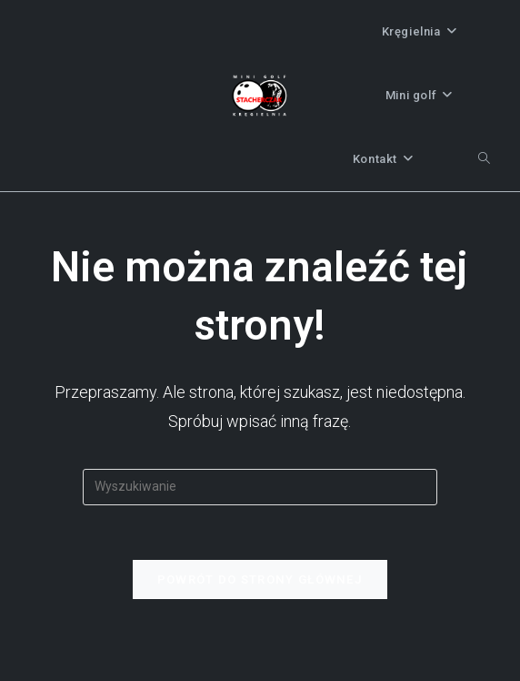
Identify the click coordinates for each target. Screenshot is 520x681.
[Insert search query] (260, 487)
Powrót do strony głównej (260, 579)
